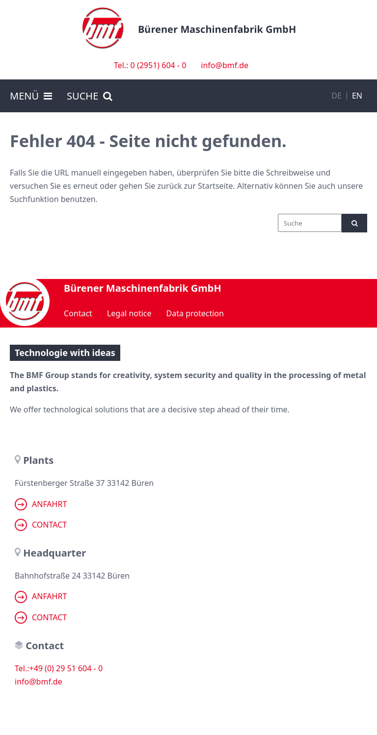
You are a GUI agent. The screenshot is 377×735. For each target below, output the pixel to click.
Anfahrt (41, 504)
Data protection (195, 313)
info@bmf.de (224, 65)
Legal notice (129, 313)
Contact (78, 313)
